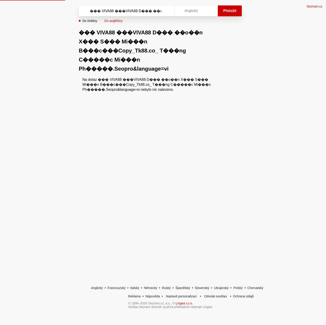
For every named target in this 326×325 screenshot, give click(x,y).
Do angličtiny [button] (113, 21)
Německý (150, 288)
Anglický (97, 288)
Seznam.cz (314, 6)
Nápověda (152, 296)
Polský (238, 288)
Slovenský (202, 288)
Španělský (182, 288)
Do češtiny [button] (89, 21)
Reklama (134, 296)
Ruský (166, 288)
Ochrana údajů (243, 296)
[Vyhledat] (126, 10)
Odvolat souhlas (215, 296)
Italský (134, 288)
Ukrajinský (221, 288)
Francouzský (116, 288)
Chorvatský (255, 288)
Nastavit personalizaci (181, 296)
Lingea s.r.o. (184, 303)
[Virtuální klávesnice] (167, 10)
